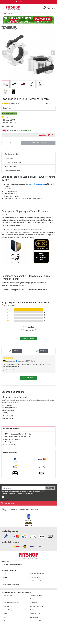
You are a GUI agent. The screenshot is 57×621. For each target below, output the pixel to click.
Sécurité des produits (12, 171)
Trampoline (33, 603)
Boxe (5, 613)
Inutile (12, 370)
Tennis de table (8, 606)
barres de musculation (37, 184)
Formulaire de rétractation (11, 584)
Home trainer (34, 617)
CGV (4, 574)
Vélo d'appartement (36, 595)
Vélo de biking (8, 610)
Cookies (5, 577)
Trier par (16, 351)
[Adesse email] (23, 488)
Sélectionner (7, 108)
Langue (43, 351)
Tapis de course (8, 599)
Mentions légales (35, 577)
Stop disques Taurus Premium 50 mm (24, 509)
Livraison (6, 581)
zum (12, 564)
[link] (15, 459)
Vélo (5, 617)
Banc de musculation (36, 606)
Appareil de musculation (11, 603)
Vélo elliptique (8, 595)
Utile (5, 370)
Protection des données (37, 574)
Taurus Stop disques (9, 13)
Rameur (32, 599)
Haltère (32, 610)
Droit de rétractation (36, 581)
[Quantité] (11, 143)
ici (41, 199)
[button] (4, 53)
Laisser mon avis (28, 338)
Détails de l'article (11, 154)
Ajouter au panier (38, 143)
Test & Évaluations (11, 167)
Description (9, 158)
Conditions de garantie (13, 162)
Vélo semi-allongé (35, 613)
